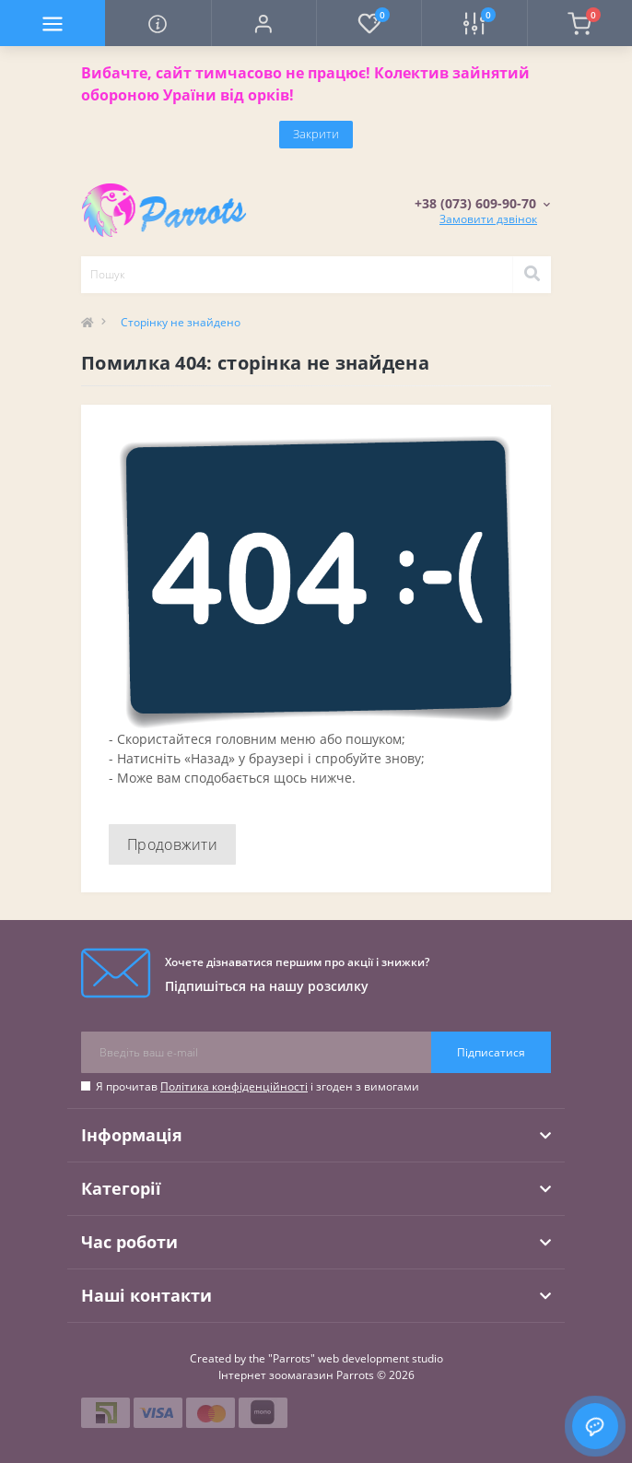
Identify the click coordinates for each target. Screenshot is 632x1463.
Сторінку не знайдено (180, 322)
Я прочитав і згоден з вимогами (257, 1086)
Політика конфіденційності (234, 1086)
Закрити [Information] (316, 133)
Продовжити (172, 844)
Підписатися (491, 1052)
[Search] (531, 274)
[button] (263, 23)
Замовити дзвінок (488, 219)
